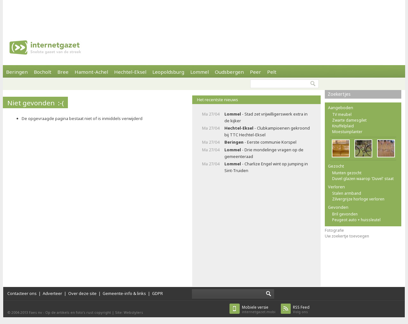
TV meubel (342, 114)
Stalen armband (346, 193)
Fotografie (334, 230)
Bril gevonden (345, 214)
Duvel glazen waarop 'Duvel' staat (363, 178)
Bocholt (42, 72)
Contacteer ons (22, 293)
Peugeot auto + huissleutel (356, 219)
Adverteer (52, 293)
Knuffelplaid (343, 126)
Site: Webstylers (129, 312)
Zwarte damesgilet (349, 120)
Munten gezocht (346, 173)
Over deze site (82, 293)
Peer (255, 72)
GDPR (157, 293)
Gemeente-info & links (124, 293)
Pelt (271, 72)
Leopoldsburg (168, 72)
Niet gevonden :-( (35, 102)
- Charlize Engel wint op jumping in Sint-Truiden (266, 167)
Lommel (199, 72)
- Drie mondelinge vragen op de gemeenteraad (263, 153)
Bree (63, 72)
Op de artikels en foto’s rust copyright (78, 312)
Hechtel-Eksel (130, 72)
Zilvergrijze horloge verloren (358, 199)
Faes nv (35, 312)
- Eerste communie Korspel (260, 142)
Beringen (17, 72)
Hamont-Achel (91, 72)
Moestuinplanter (347, 131)
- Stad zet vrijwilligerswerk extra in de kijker (266, 117)
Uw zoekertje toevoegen (347, 236)
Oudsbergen (229, 72)
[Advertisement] (204, 14)
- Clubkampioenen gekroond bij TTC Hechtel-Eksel (267, 131)
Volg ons (301, 309)
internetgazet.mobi (258, 309)
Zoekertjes (339, 94)
